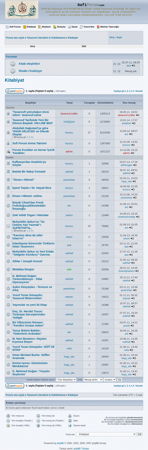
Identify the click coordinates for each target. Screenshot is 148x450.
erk (69, 332)
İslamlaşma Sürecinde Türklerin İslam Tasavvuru (33, 245)
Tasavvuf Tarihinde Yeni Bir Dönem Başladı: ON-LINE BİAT (32, 122)
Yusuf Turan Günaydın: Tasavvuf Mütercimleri (27, 297)
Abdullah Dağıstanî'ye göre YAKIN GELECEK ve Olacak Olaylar (30, 131)
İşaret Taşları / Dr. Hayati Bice (31, 187)
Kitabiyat (31, 27)
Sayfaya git (119, 91)
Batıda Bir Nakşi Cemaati (28, 171)
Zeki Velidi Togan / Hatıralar (30, 215)
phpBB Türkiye (81, 448)
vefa (69, 348)
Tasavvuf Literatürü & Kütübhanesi (46, 37)
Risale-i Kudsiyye (30, 70)
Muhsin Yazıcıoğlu (109, 27)
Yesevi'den (88, 27)
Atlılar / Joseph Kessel (27, 261)
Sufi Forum (15, 27)
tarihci (69, 215)
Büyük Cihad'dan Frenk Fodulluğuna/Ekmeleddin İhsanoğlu (29, 205)
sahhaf (69, 171)
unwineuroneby (126, 216)
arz (126, 134)
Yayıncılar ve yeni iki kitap (29, 304)
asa (129, 65)
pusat (126, 325)
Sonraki (139, 91)
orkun (69, 236)
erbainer (126, 123)
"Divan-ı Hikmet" (23, 179)
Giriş (32, 46)
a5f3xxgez (126, 165)
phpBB (60, 443)
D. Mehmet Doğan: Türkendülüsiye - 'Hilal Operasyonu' (27, 279)
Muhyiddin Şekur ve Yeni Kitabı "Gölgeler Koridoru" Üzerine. (33, 253)
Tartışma (61, 27)
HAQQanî (69, 121)
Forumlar (11, 56)
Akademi (46, 27)
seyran (69, 296)
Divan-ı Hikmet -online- (27, 196)
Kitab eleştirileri (29, 63)
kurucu (69, 132)
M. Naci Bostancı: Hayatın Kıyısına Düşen (29, 340)
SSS (84, 46)
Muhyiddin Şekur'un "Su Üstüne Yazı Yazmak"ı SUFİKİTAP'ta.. (28, 224)
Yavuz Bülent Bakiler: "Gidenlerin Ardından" (27, 332)
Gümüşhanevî (126, 271)
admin (69, 151)
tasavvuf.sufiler (69, 113)
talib (69, 269)
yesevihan (69, 179)
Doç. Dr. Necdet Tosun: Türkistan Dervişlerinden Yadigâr (28, 314)
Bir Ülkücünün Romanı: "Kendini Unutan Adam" (28, 324)
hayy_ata (126, 181)
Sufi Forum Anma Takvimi (29, 143)
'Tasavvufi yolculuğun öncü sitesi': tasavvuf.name (30, 113)
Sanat (74, 27)
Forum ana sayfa (15, 395)
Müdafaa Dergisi (23, 269)
